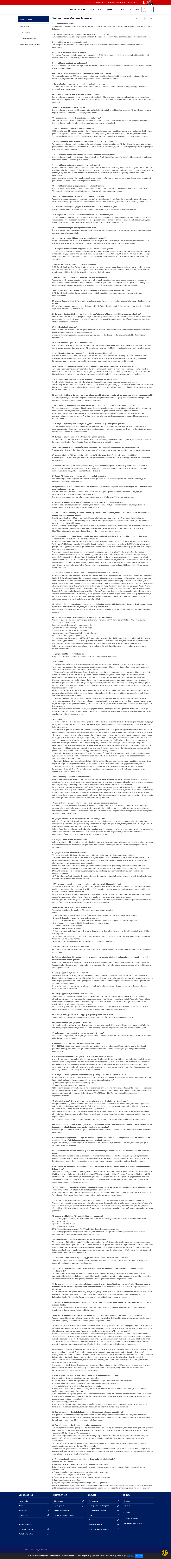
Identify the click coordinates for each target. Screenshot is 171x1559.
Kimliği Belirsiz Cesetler (97, 1510)
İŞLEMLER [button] (111, 10)
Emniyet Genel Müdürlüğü (115, 2)
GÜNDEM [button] (122, 10)
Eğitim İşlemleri (25, 32)
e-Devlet (86, 2)
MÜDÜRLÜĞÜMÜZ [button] (77, 10)
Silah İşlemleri (25, 26)
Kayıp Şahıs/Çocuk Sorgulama (99, 1506)
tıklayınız (130, 1556)
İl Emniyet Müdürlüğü (131, 1518)
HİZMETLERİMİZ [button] (96, 10)
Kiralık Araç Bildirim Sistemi (99, 1529)
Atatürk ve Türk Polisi (26, 1534)
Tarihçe (21, 1506)
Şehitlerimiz (23, 1515)
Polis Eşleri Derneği (26, 1529)
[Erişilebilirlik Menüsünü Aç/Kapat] (165, 1553)
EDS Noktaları (93, 1501)
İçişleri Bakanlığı (98, 2)
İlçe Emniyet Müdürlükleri (133, 1523)
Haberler (127, 1501)
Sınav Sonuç (93, 1520)
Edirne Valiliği (131, 2)
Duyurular (127, 1506)
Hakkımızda (23, 1501)
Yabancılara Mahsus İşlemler (30, 44)
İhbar (90, 1515)
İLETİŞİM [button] (134, 10)
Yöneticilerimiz (24, 1520)
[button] (146, 18)
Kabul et (139, 1556)
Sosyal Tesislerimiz (26, 1524)
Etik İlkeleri (23, 1510)
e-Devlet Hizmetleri (95, 1524)
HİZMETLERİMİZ (26, 19)
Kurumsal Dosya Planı (28, 38)
